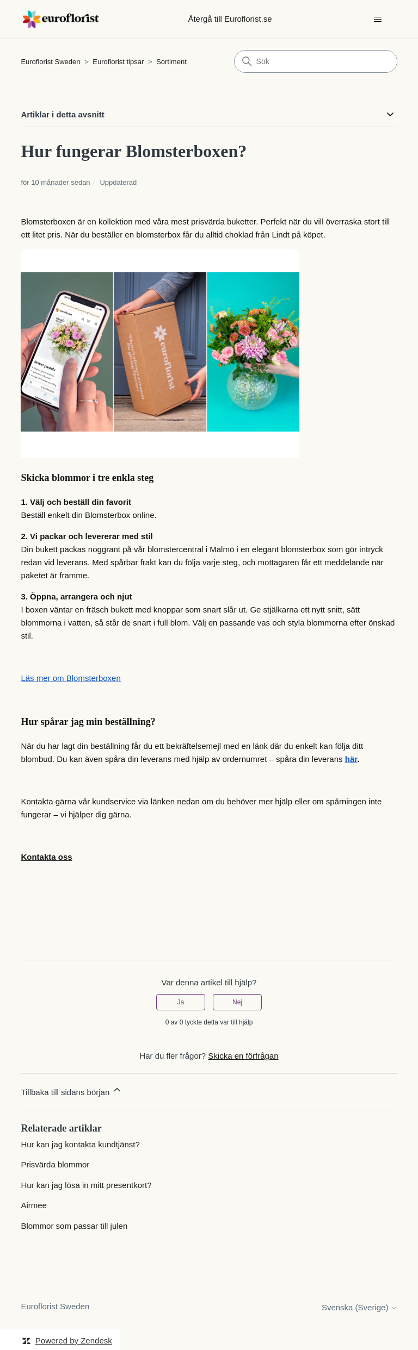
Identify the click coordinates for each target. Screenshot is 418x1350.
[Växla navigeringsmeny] (378, 19)
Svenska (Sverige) (359, 1307)
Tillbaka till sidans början (71, 1090)
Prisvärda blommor (55, 1164)
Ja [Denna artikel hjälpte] (181, 1002)
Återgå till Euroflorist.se (230, 18)
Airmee (34, 1205)
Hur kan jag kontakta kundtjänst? (80, 1144)
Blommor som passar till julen (74, 1225)
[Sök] (316, 61)
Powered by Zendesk (73, 1340)
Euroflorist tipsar (119, 62)
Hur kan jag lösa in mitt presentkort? (86, 1185)
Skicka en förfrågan (243, 1055)
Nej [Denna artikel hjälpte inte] (237, 1002)
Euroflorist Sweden (50, 62)
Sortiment (171, 62)
